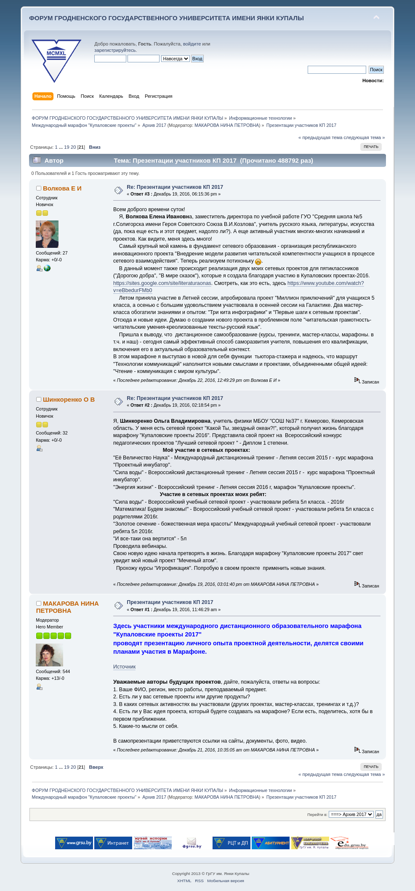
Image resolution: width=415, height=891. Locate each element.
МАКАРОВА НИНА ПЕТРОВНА (226, 125)
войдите (192, 43)
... (61, 147)
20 (73, 147)
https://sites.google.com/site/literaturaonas (162, 283)
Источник (124, 667)
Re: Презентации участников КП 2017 (175, 187)
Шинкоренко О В (69, 399)
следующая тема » (364, 137)
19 (66, 147)
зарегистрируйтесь (115, 50)
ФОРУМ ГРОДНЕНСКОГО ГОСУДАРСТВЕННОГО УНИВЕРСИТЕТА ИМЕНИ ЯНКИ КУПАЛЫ (166, 17)
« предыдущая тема (320, 137)
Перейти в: (317, 814)
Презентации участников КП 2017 (170, 602)
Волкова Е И (62, 188)
